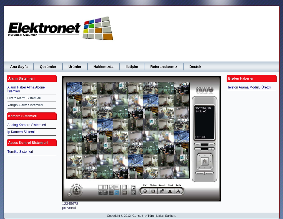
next (72, 208)
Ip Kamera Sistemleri (22, 132)
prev (65, 208)
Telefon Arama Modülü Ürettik (249, 87)
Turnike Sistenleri (20, 152)
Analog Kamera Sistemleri (26, 125)
